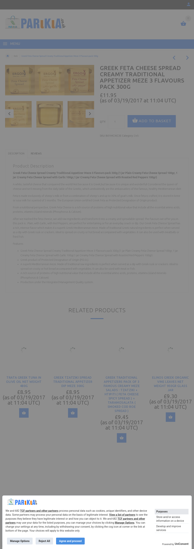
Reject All (44, 541)
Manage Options (124, 522)
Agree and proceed (70, 541)
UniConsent (182, 543)
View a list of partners (122, 514)
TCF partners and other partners (39, 510)
